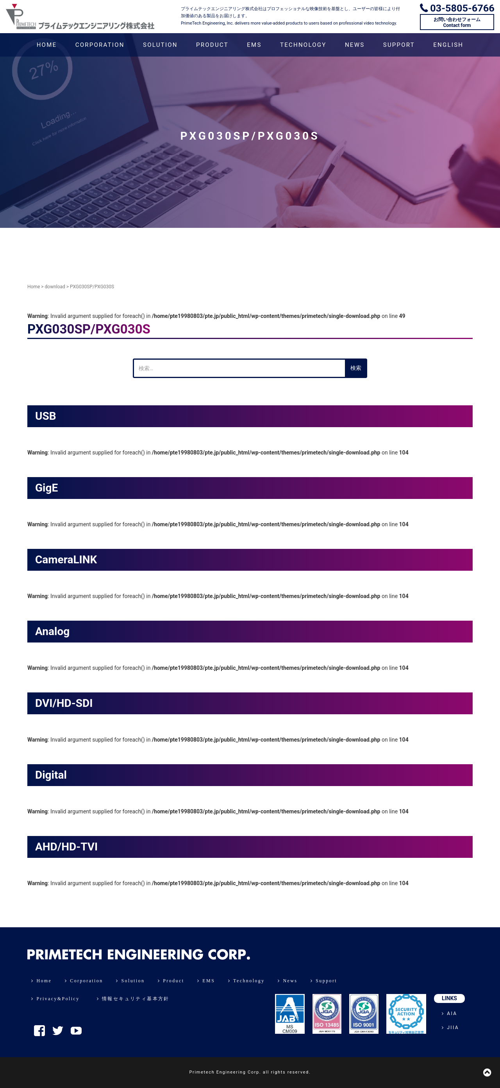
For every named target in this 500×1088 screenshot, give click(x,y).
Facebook (39, 1030)
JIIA (450, 1027)
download (55, 286)
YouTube (76, 1030)
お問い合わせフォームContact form (457, 22)
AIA (449, 1013)
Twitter (58, 1030)
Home (33, 286)
